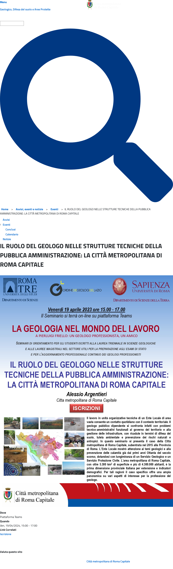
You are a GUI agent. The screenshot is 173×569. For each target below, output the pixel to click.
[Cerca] (86, 115)
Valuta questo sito (11, 552)
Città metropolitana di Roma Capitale (108, 561)
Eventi (54, 209)
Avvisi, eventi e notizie (29, 209)
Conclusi (11, 229)
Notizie (7, 239)
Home (4, 209)
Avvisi (6, 220)
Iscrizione (5, 534)
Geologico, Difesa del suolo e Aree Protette (25, 9)
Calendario (12, 234)
